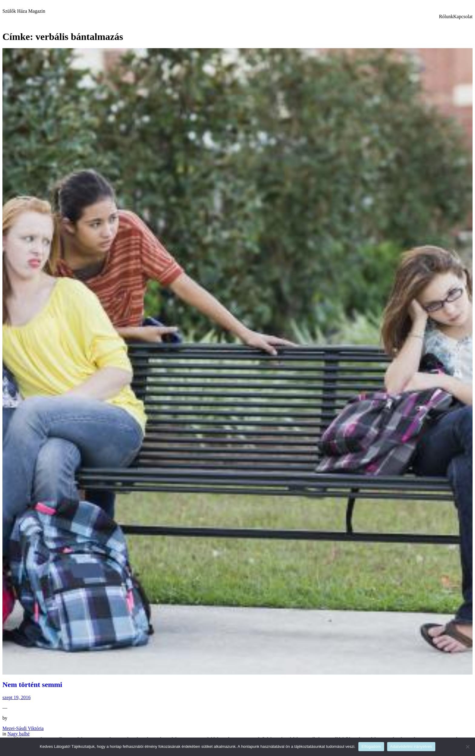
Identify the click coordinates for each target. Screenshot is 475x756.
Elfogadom (371, 746)
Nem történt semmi (32, 684)
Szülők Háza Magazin (23, 11)
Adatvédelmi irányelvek (411, 746)
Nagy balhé (18, 733)
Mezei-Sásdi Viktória (23, 728)
